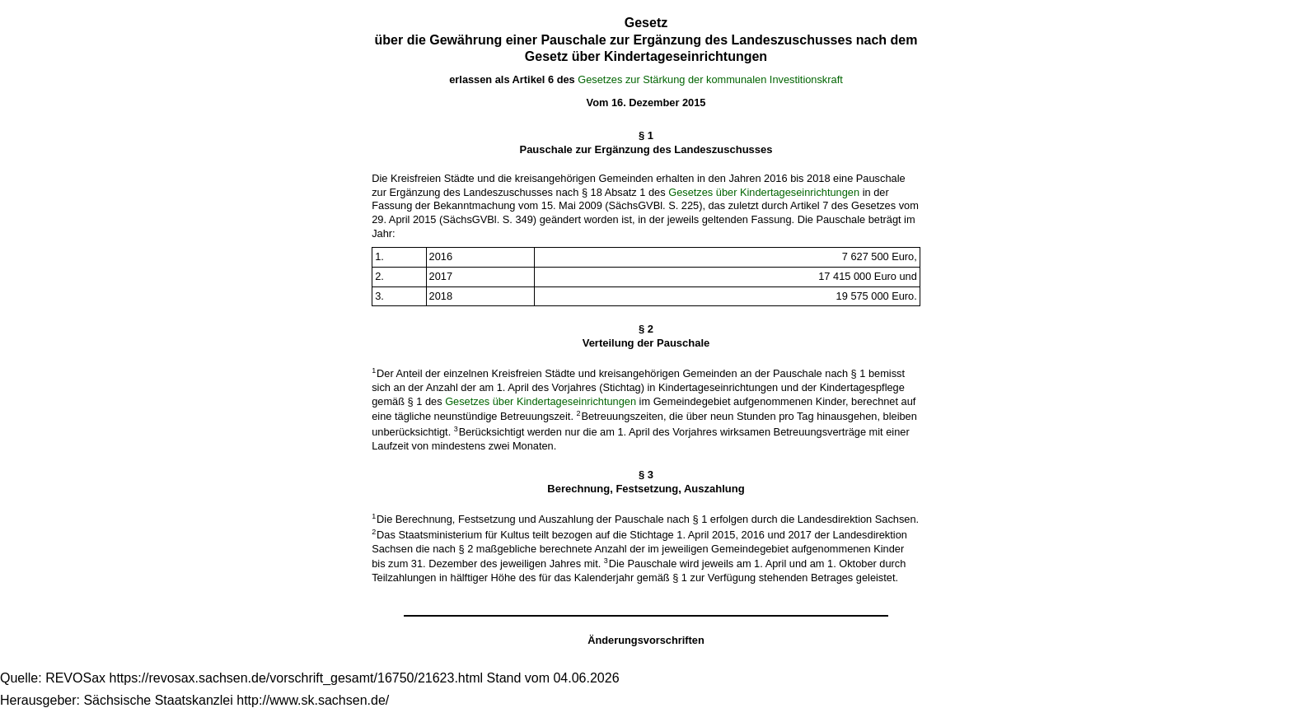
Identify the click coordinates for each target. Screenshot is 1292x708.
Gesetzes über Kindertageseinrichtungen (763, 192)
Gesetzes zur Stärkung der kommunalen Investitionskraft (710, 79)
